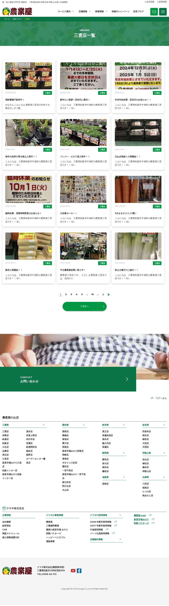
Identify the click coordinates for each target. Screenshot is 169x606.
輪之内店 (106, 444)
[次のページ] (103, 294)
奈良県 (145, 425)
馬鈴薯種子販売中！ (16, 99)
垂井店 (105, 440)
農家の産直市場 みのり (57, 530)
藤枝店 (105, 472)
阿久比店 (66, 487)
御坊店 (145, 464)
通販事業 (50, 542)
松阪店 (5, 444)
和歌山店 (146, 472)
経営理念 (6, 526)
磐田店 (105, 460)
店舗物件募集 (96, 540)
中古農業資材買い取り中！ (74, 269)
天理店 (145, 448)
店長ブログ (138, 11)
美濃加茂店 (107, 436)
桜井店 (145, 436)
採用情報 (163, 2)
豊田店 (65, 467)
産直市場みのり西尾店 (73, 451)
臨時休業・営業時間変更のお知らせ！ (26, 213)
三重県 (5, 425)
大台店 (5, 448)
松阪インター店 (9, 471)
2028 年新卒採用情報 (100, 522)
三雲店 (47, 93)
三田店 (145, 484)
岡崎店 (65, 455)
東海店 (65, 459)
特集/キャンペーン (121, 11)
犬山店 (65, 490)
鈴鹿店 (5, 440)
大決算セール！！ (70, 213)
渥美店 (65, 432)
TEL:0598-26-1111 (46, 575)
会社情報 (150, 2)
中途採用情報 (96, 530)
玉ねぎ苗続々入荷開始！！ (129, 156)
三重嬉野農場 (52, 526)
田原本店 (146, 432)
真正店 (105, 432)
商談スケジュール (10, 534)
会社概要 (6, 522)
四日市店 (30, 440)
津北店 (5, 455)
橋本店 (145, 468)
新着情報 (99, 11)
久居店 (5, 459)
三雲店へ (84, 306)
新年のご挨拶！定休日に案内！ (77, 99)
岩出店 (145, 460)
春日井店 (66, 483)
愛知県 (65, 425)
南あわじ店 (147, 496)
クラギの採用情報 (98, 516)
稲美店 (145, 488)
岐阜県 (105, 425)
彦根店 (105, 484)
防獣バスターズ (53, 534)
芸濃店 (29, 444)
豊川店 (65, 444)
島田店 (105, 468)
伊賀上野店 (31, 436)
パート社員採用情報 (99, 534)
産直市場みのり (141, 520)
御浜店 (29, 451)
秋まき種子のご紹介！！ (128, 269)
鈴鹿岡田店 (31, 448)
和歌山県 (146, 453)
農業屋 (49, 522)
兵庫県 (145, 478)
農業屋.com (140, 516)
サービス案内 (64, 11)
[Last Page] (108, 294)
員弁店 (29, 432)
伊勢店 (5, 436)
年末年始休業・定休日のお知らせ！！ (135, 99)
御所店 (145, 440)
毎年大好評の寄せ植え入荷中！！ (23, 156)
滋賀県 (105, 478)
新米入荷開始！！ (15, 269)
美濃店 (105, 448)
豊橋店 (65, 436)
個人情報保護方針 (10, 538)
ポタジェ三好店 (69, 463)
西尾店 (65, 448)
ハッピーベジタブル (55, 538)
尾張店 (65, 440)
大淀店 (145, 444)
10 (92, 294)
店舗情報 (83, 11)
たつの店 (146, 492)
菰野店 (29, 455)
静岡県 (105, 453)
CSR (4, 530)
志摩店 (5, 451)
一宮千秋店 (67, 471)
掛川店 (105, 464)
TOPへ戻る (161, 399)
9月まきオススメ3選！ (127, 213)
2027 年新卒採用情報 (100, 526)
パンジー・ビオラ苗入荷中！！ (77, 156)
